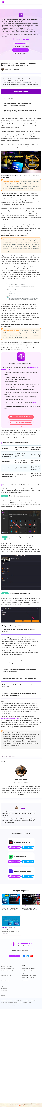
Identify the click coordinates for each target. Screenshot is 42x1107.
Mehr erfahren (21, 427)
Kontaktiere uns (4, 984)
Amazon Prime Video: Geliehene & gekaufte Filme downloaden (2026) (11, 908)
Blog (2, 993)
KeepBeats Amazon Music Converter (30, 973)
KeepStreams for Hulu (6, 975)
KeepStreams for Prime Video (7, 968)
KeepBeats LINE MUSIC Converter (29, 975)
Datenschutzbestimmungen (27, 1000)
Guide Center (4, 990)
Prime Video (4, 906)
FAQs (2, 986)
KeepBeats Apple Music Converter (29, 970)
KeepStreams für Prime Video (10, 718)
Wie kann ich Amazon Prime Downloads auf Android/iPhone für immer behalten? (17, 104)
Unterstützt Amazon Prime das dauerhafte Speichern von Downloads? (20, 98)
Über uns (24, 984)
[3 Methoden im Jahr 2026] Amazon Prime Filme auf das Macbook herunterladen (29, 909)
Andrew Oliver (8, 69)
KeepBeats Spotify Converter (28, 968)
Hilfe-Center (4, 988)
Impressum (3, 1000)
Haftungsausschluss (11, 1000)
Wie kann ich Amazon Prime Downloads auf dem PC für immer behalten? (20, 111)
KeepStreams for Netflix (6, 966)
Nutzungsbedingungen (10, 1002)
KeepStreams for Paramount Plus (8, 973)
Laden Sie (3, 995)
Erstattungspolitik (27, 1002)
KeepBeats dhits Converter (28, 977)
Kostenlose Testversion (21, 417)
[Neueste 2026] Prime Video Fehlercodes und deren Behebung (10, 930)
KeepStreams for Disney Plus (7, 970)
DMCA (18, 1000)
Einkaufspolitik (19, 1002)
